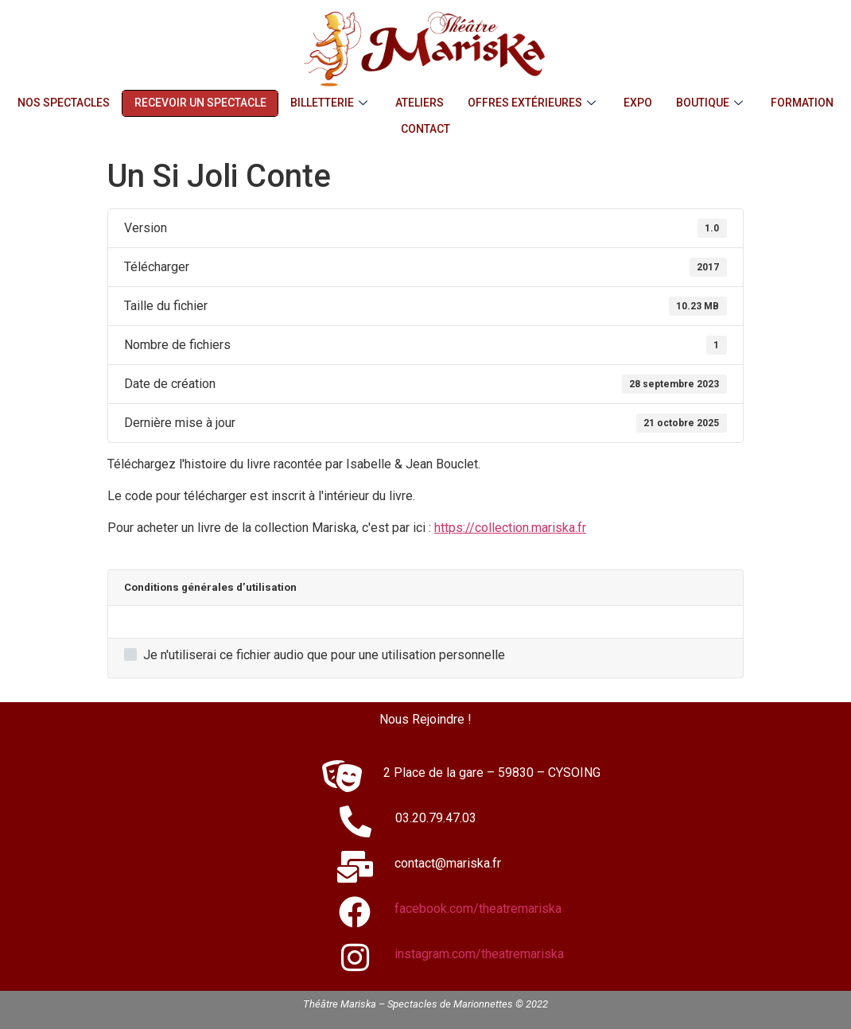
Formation (802, 102)
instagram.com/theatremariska (479, 953)
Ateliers (420, 102)
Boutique (712, 102)
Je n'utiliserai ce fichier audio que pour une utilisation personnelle (314, 655)
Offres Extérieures (534, 102)
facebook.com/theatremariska (478, 908)
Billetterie (331, 102)
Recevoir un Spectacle (200, 102)
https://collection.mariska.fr (510, 527)
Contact (425, 128)
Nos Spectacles (63, 102)
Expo (638, 102)
